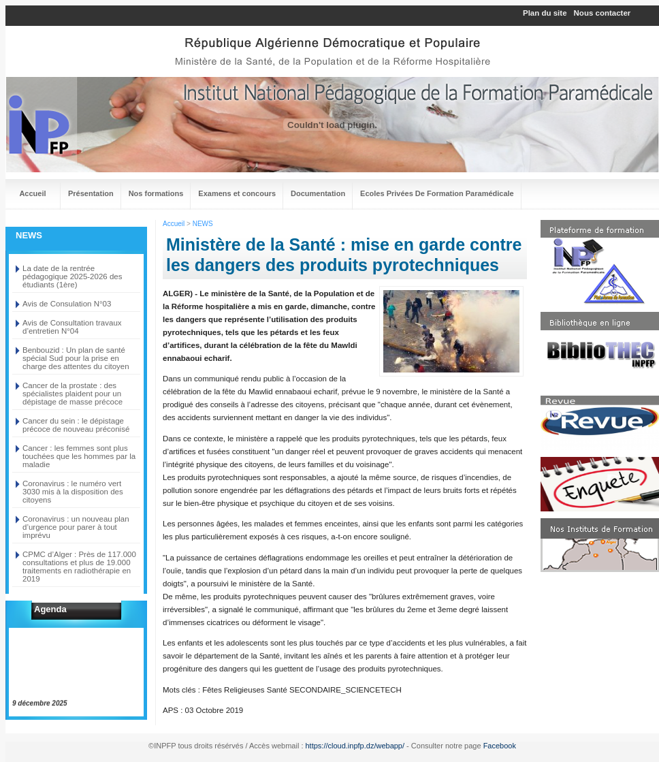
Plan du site (545, 13)
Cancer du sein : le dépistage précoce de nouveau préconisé (75, 425)
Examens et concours (237, 193)
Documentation (318, 193)
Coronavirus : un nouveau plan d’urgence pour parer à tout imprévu (75, 527)
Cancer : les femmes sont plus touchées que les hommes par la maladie (78, 456)
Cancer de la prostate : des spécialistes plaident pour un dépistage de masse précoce (72, 393)
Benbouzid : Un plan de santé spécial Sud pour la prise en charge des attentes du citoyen (75, 358)
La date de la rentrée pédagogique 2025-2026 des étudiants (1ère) (72, 276)
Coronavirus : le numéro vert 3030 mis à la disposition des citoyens (72, 491)
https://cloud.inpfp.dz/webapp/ (355, 746)
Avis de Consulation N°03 (66, 304)
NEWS (203, 223)
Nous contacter (602, 13)
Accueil (32, 193)
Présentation (91, 193)
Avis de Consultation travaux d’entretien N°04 (72, 327)
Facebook (499, 746)
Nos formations (156, 193)
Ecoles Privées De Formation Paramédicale (437, 193)
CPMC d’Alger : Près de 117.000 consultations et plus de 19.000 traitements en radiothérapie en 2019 (79, 566)
